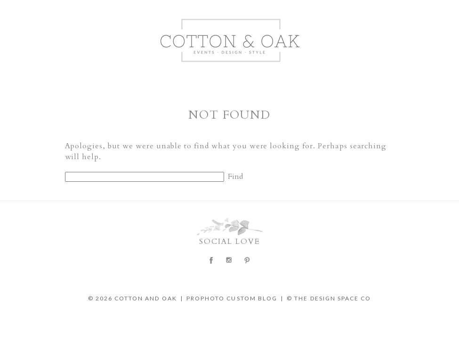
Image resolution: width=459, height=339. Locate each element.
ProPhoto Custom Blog (231, 298)
